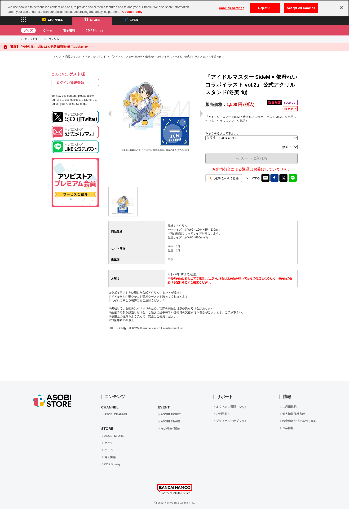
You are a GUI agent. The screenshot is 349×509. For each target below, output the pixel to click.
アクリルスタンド (95, 56)
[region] (174, 8)
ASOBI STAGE (170, 421)
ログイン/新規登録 (70, 82)
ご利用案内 (223, 414)
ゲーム (48, 30)
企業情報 (288, 428)
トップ (57, 56)
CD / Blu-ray (94, 30)
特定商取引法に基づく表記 (299, 421)
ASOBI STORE (114, 436)
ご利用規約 (289, 406)
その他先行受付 (171, 428)
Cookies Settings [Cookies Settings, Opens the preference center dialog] (231, 8)
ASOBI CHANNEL (116, 414)
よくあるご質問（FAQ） (231, 406)
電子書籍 (69, 30)
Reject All (265, 8)
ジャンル (54, 39)
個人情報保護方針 (293, 414)
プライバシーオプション (231, 421)
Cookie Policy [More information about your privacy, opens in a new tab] (132, 11)
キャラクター (32, 39)
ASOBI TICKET (171, 414)
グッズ (28, 30)
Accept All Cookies (301, 8)
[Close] (341, 8)
